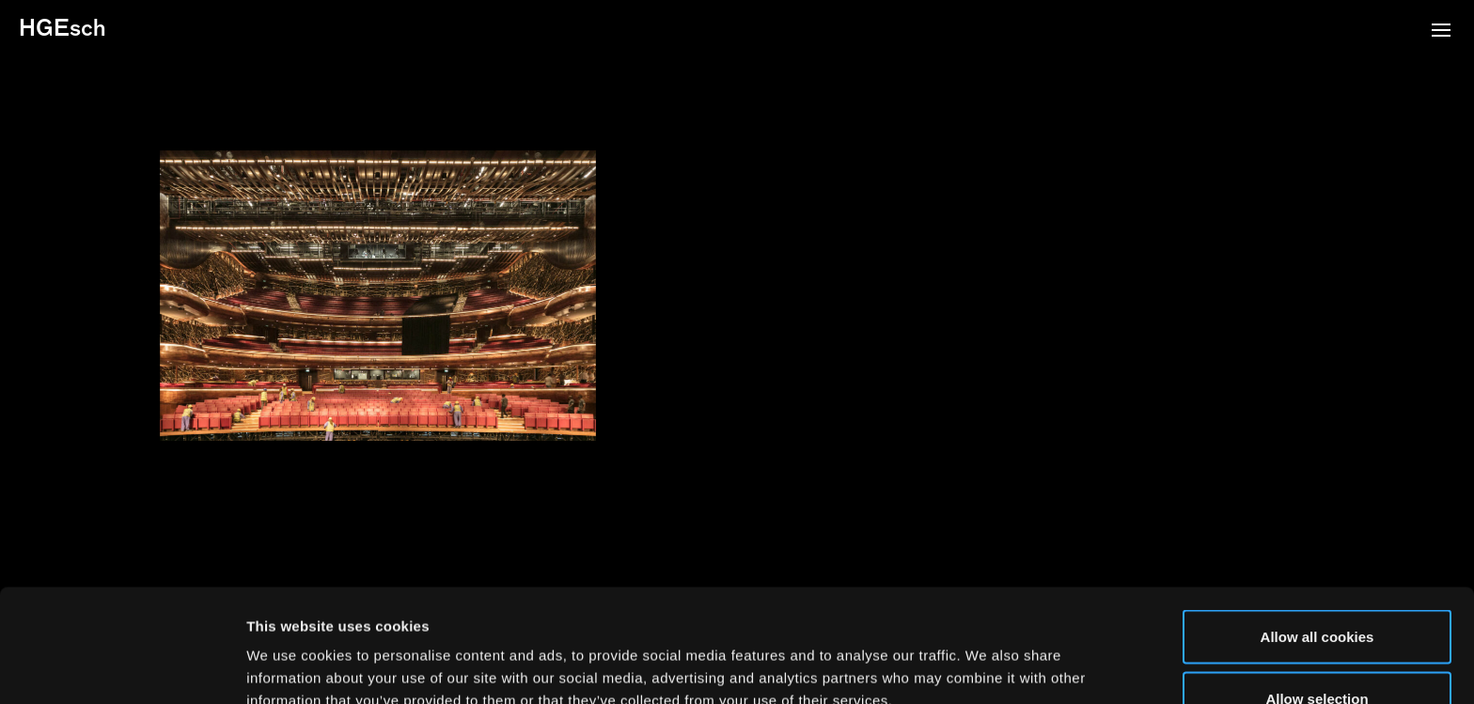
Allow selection (1316, 593)
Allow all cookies (1317, 531)
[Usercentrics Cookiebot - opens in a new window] (121, 667)
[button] (1441, 32)
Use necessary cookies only (1317, 654)
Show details (986, 656)
